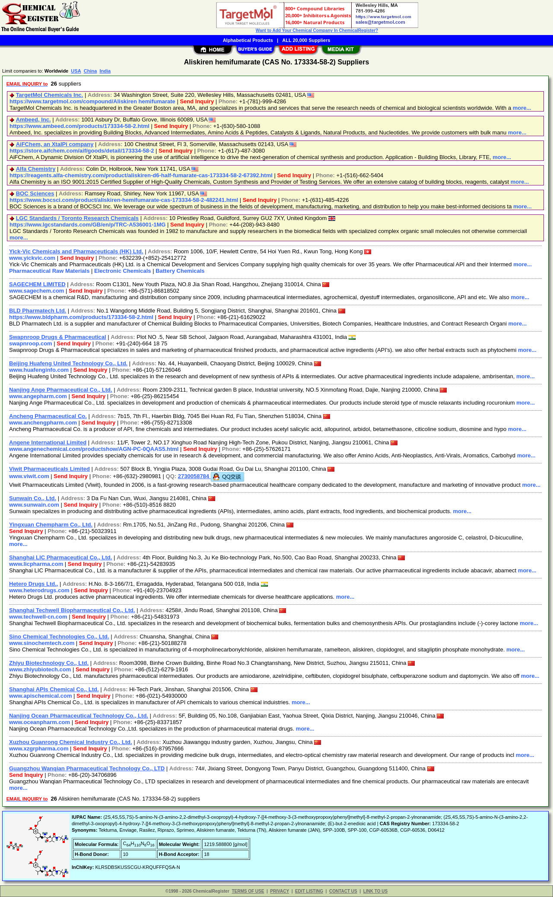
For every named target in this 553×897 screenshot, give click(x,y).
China (90, 70)
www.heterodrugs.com (39, 590)
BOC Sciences (35, 193)
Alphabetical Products (248, 40)
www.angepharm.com (38, 396)
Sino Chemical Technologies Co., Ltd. (59, 636)
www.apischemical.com (40, 696)
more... (522, 108)
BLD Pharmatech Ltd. (37, 310)
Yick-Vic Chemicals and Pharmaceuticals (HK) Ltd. (76, 251)
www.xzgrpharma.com (39, 748)
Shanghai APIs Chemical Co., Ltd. (54, 689)
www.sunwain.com (34, 504)
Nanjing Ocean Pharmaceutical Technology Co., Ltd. (78, 715)
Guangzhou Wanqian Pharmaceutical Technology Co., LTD (87, 768)
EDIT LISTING (309, 891)
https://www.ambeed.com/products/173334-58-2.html (79, 126)
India (105, 70)
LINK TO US (375, 891)
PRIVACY (279, 891)
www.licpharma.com (36, 564)
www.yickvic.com (32, 258)
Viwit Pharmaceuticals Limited (49, 469)
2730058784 (211, 476)
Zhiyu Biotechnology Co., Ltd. (49, 663)
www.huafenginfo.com (39, 370)
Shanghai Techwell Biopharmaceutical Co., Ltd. (72, 610)
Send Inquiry (197, 101)
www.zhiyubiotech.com (40, 669)
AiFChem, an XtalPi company (55, 144)
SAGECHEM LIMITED (37, 284)
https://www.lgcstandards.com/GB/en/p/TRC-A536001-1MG (87, 224)
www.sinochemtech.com (41, 643)
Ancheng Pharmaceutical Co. (48, 416)
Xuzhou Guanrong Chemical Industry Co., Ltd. (70, 742)
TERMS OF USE (248, 891)
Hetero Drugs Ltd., (33, 584)
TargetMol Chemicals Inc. (49, 95)
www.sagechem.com (36, 290)
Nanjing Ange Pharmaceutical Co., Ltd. (60, 389)
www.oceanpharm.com (39, 722)
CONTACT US (343, 891)
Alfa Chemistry (36, 169)
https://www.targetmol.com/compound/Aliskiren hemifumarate (92, 101)
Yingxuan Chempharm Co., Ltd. (50, 524)
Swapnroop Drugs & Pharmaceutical (57, 337)
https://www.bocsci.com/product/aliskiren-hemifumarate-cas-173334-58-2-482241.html (124, 200)
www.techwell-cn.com (38, 616)
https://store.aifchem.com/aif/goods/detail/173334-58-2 (82, 150)
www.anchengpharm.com (43, 422)
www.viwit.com (29, 476)
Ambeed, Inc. (33, 119)
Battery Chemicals (180, 271)
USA (76, 70)
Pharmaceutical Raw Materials (49, 271)
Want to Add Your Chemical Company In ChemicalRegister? (317, 30)
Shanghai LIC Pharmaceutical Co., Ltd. (60, 557)
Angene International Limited (47, 442)
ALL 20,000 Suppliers (306, 40)
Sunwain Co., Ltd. (32, 498)
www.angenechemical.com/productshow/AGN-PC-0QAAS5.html (93, 449)
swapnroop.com (30, 343)
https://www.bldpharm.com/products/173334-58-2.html (81, 317)
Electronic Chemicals (122, 271)
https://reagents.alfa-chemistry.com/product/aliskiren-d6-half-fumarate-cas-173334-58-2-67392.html (141, 175)
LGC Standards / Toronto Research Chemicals (77, 218)
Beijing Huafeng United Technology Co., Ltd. (68, 363)
